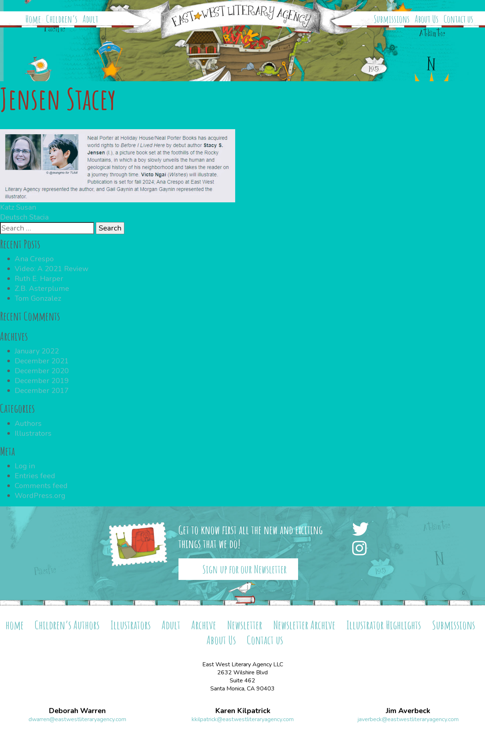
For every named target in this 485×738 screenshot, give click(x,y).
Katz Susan (18, 207)
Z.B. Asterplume (42, 288)
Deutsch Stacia (24, 217)
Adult (90, 19)
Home (33, 19)
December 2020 (42, 371)
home (14, 624)
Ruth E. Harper (39, 279)
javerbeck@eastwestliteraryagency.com (408, 719)
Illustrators (33, 433)
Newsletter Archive (304, 624)
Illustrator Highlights (383, 624)
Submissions (392, 19)
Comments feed (41, 486)
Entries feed (35, 476)
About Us (427, 19)
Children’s (62, 19)
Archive (203, 624)
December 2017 (42, 391)
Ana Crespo (34, 259)
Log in (25, 466)
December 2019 (42, 381)
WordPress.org (40, 496)
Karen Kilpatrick (242, 711)
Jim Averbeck (408, 711)
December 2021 (42, 361)
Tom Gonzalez (38, 298)
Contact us (458, 19)
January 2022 (37, 351)
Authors (28, 423)
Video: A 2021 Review (52, 269)
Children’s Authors (67, 624)
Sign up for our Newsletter (244, 569)
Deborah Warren (77, 711)
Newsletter (244, 624)
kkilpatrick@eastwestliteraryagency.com (243, 719)
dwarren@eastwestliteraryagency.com (77, 719)
